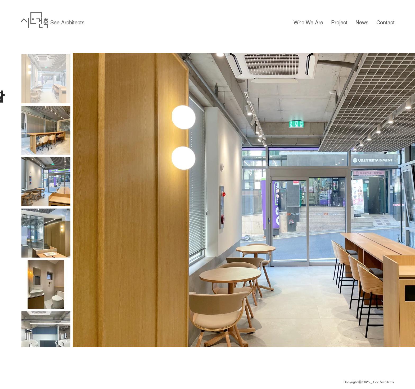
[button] (308, 22)
